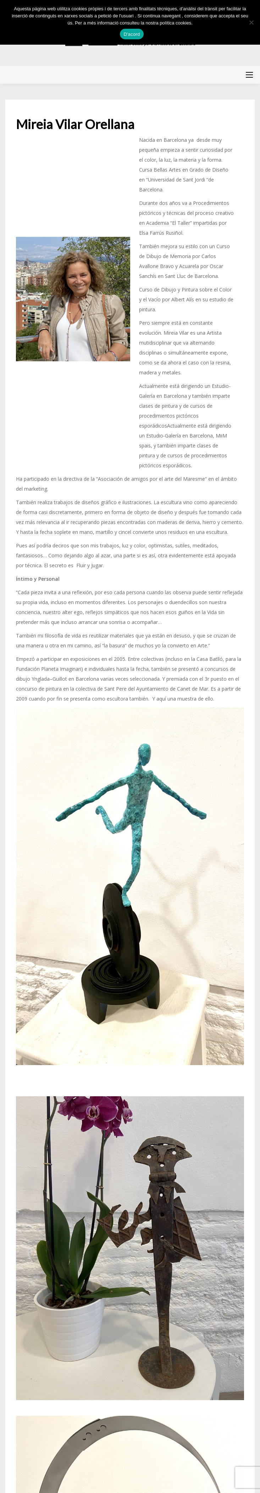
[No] (251, 22)
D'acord (131, 34)
